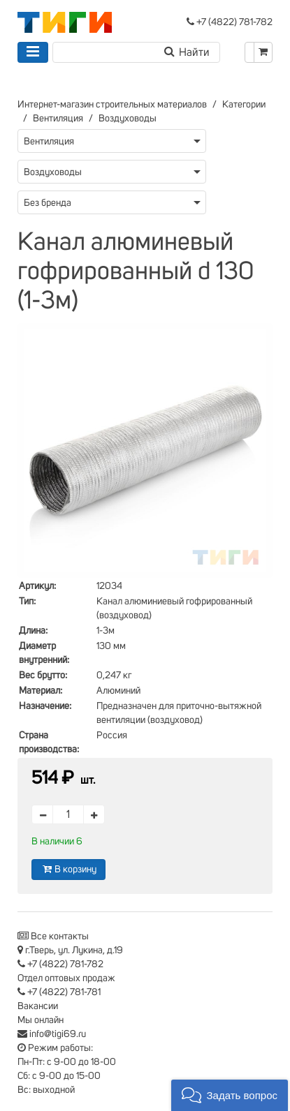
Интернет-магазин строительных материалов (112, 105)
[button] (229, 1095)
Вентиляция (58, 119)
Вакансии (37, 1006)
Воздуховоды (128, 119)
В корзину (68, 869)
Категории (244, 105)
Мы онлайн (40, 1020)
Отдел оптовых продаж (66, 978)
